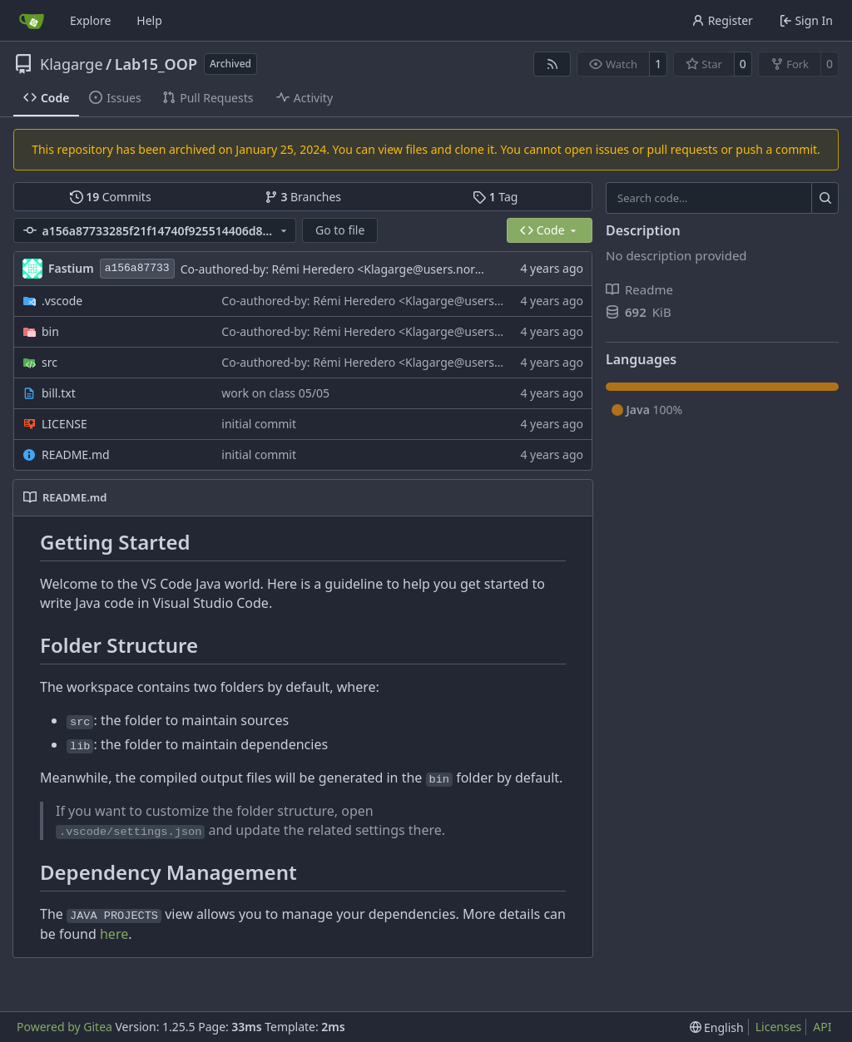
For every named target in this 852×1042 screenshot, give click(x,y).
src (49, 362)
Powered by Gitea (64, 1027)
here (114, 934)
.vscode (62, 301)
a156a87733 (137, 268)
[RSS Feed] (552, 64)
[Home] (31, 21)
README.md (76, 454)
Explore (90, 20)
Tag (495, 197)
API (822, 1027)
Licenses (778, 1027)
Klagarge (71, 64)
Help (149, 20)
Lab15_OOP (156, 64)
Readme (639, 289)
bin (50, 331)
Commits (110, 197)
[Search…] (825, 198)
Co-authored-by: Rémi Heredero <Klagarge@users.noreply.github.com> (375, 269)
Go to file (339, 230)
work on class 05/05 (275, 393)
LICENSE (64, 424)
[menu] (717, 1027)
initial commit (258, 424)
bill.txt (59, 393)
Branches (303, 197)
